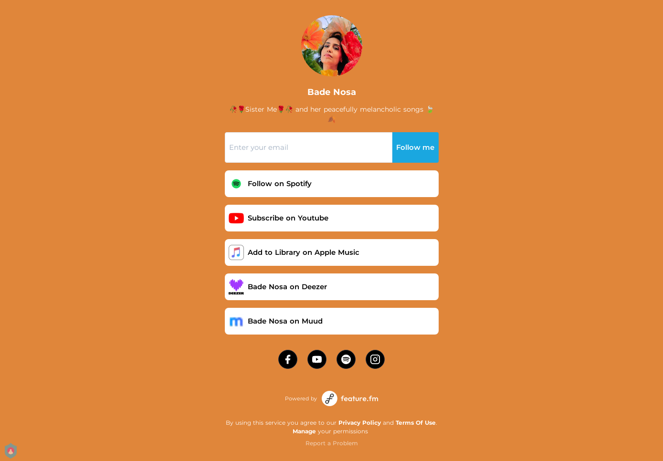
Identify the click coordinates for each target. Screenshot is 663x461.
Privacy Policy (359, 422)
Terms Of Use (416, 422)
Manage (304, 431)
